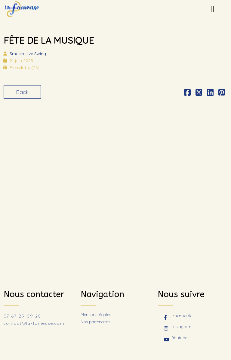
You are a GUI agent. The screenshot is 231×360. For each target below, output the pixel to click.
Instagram (177, 327)
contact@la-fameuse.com (34, 323)
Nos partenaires (95, 321)
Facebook (177, 316)
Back (22, 91)
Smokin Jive (28, 53)
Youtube (175, 338)
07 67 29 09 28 (22, 316)
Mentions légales (96, 314)
